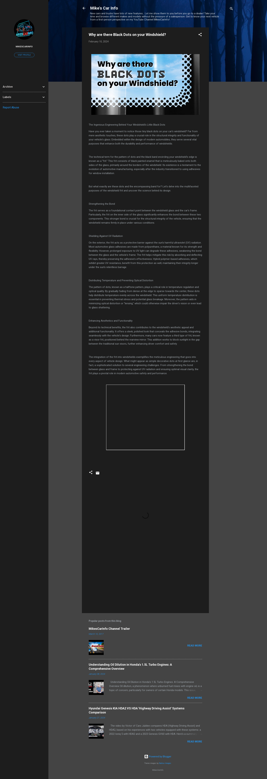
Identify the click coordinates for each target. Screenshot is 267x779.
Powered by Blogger (157, 756)
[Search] (231, 9)
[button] (200, 35)
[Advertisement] (222, 78)
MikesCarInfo (24, 46)
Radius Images (165, 763)
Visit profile (24, 55)
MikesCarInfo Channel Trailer (109, 628)
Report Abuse (11, 107)
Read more (194, 645)
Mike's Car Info (104, 8)
